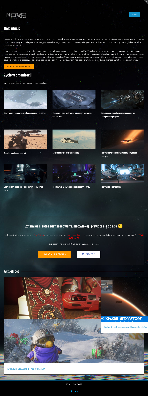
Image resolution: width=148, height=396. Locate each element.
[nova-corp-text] (16, 12)
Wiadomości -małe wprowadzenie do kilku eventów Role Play (125, 327)
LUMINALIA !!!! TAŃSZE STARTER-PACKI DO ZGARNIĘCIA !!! (27, 369)
